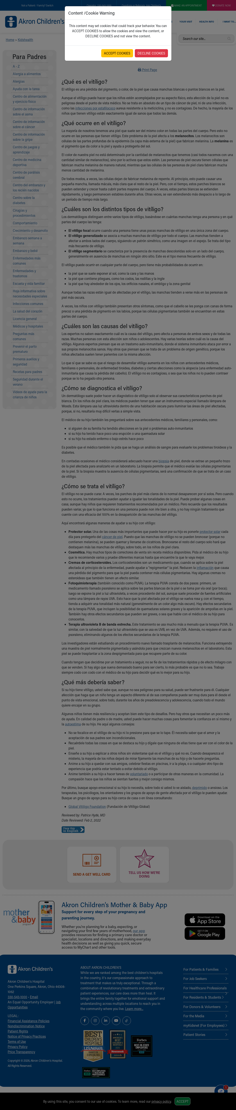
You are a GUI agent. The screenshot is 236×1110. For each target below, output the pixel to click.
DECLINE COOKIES (151, 53)
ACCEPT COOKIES (117, 53)
